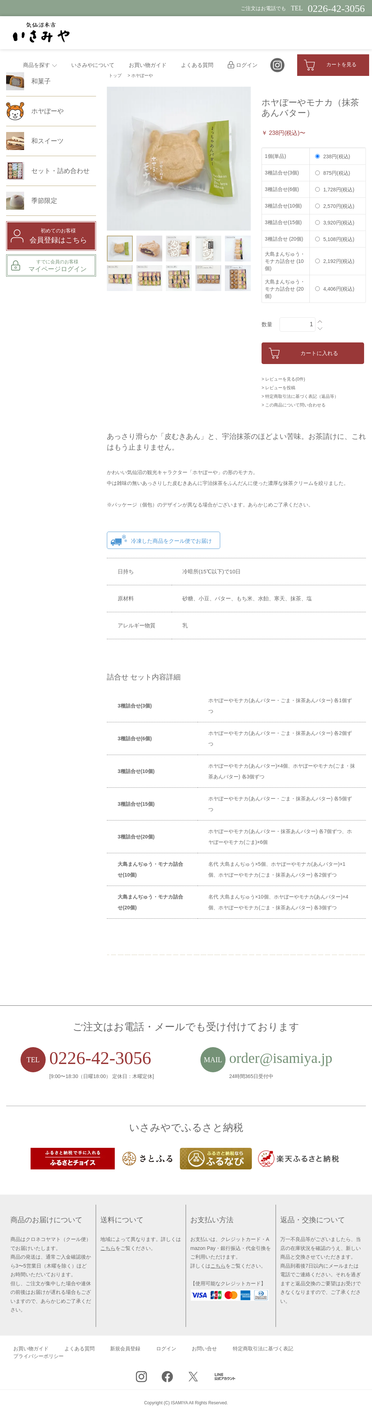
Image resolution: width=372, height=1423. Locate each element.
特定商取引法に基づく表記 (263, 1348)
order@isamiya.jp (280, 1058)
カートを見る (330, 65)
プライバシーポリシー (38, 1356)
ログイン (243, 65)
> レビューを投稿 (278, 387)
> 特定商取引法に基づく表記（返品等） (300, 396)
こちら (107, 1248)
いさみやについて (92, 65)
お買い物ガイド (148, 65)
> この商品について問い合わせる (294, 405)
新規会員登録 (125, 1348)
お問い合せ (204, 1348)
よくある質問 (197, 65)
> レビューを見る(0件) (283, 379)
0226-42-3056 (100, 1058)
